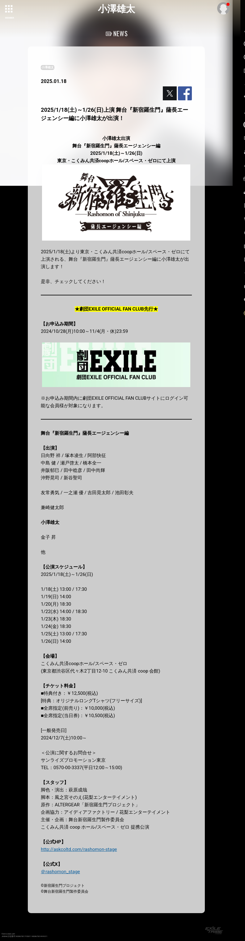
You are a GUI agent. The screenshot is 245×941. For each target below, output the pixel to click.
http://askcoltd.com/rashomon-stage (79, 849)
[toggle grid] (10, 10)
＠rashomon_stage (60, 871)
